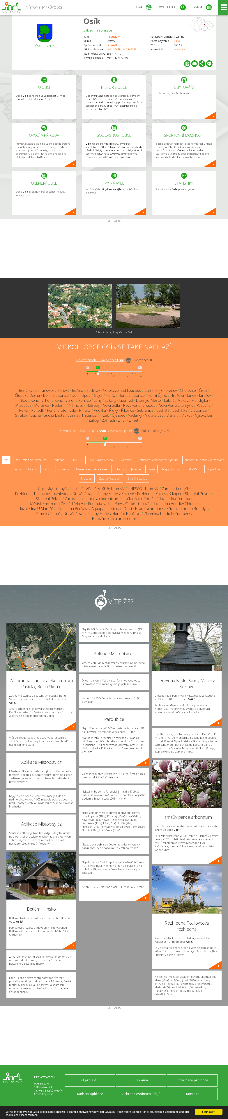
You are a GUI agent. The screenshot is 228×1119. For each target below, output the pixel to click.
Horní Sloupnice (132, 395)
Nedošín (59, 405)
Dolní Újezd (81, 395)
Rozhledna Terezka (174, 498)
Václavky (135, 415)
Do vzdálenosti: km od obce (100, 360)
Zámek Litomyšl (175, 488)
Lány (98, 400)
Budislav (93, 390)
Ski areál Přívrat (198, 493)
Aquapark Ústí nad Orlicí (111, 508)
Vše (6, 460)
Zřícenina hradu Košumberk (167, 513)
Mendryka (199, 400)
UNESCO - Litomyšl (143, 488)
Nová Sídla (111, 405)
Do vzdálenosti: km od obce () (95, 431)
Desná (34, 395)
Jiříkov (22, 400)
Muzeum (87, 478)
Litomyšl (112, 45)
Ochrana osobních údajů (141, 1094)
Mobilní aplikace (90, 1094)
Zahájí (94, 420)
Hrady (32, 469)
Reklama (141, 1080)
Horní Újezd (157, 395)
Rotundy (119, 469)
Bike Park (194, 469)
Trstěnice (89, 415)
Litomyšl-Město (148, 400)
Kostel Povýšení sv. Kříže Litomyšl (97, 488)
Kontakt (192, 1094)
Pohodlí (37, 410)
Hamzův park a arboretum (114, 518)
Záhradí (108, 420)
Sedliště (163, 410)
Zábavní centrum (110, 478)
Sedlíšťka (180, 410)
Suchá (36, 415)
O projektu (90, 1080)
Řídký (113, 410)
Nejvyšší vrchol (171, 469)
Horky (110, 395)
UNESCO (78, 460)
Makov (183, 400)
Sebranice (145, 410)
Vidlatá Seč (154, 415)
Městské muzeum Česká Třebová (57, 503)
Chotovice (188, 390)
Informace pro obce (192, 1080)
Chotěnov (169, 390)
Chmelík (151, 390)
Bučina (77, 390)
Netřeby (93, 405)
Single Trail (213, 469)
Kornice (84, 400)
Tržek (104, 415)
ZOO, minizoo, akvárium (30, 460)
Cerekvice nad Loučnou (122, 390)
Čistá (203, 390)
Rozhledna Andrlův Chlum (174, 503)
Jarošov (205, 395)
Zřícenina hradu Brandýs (186, 508)
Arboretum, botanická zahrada (204, 460)
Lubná (169, 400)
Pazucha (204, 405)
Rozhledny (14, 469)
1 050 (177, 41)
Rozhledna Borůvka (72, 508)
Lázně (151, 469)
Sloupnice (199, 410)
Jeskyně (136, 469)
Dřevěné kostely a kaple (91, 469)
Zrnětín (135, 420)
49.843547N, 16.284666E (121, 49)
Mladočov (23, 405)
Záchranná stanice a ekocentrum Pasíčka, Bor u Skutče (110, 498)
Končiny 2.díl (64, 400)
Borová (63, 390)
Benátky (25, 390)
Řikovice (127, 410)
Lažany (110, 400)
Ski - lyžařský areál (101, 460)
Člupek (20, 395)
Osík (91, 21)
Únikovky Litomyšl (52, 488)
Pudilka (100, 410)
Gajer (98, 395)
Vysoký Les (204, 415)
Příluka (85, 410)
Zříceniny (63, 469)
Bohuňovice (44, 390)
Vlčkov (187, 415)
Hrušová (177, 395)
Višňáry (172, 415)
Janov (191, 395)
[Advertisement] (114, 250)
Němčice (76, 405)
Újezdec (118, 415)
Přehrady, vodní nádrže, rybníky (158, 460)
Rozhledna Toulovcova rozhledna (42, 493)
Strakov (21, 415)
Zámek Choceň (48, 513)
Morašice (41, 405)
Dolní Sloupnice (56, 395)
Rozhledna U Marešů (36, 508)
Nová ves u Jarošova (139, 405)
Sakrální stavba (137, 478)
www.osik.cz (181, 49)
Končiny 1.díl (41, 400)
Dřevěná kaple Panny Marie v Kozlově (103, 493)
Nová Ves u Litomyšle (176, 405)
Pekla (23, 410)
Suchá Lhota (54, 415)
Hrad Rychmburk (149, 508)
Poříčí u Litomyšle (61, 410)
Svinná (73, 415)
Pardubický (113, 36)
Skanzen (125, 460)
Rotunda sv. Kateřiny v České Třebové (118, 503)
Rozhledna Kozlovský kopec (159, 493)
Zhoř (122, 420)
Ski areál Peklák (49, 498)
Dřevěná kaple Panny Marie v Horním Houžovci (102, 513)
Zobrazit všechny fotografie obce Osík (114, 332)
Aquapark (59, 460)
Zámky (47, 469)
